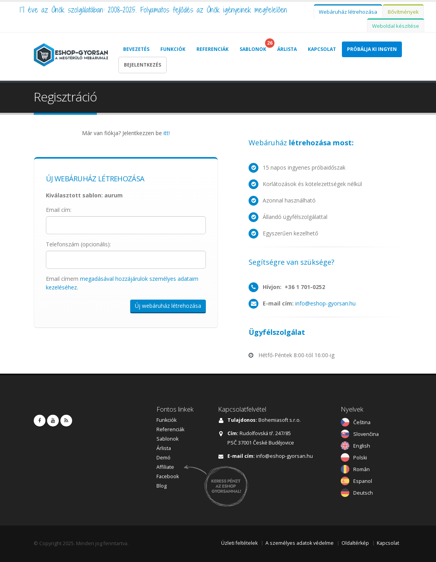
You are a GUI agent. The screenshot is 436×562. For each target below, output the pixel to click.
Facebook (167, 476)
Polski (360, 457)
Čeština (362, 422)
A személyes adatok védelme (299, 543)
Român (361, 469)
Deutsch (363, 493)
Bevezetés (136, 49)
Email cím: (58, 209)
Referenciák (212, 49)
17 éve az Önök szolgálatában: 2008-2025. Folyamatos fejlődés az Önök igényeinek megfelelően (153, 10)
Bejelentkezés (142, 64)
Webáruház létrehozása (348, 11)
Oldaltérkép (355, 543)
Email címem (122, 283)
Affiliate (165, 467)
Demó (163, 457)
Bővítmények (403, 11)
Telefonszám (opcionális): (78, 244)
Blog (161, 485)
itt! (167, 133)
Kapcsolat (322, 49)
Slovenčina (366, 434)
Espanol (362, 481)
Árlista (287, 49)
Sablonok (253, 49)
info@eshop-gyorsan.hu (325, 303)
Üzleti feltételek (239, 543)
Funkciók (172, 49)
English (361, 446)
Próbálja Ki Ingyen (372, 49)
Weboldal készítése (395, 25)
